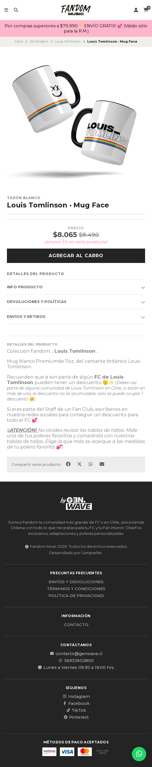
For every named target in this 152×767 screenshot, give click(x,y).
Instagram (76, 697)
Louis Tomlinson (68, 41)
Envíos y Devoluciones (76, 582)
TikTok (76, 710)
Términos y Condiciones (76, 589)
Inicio (19, 41)
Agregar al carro (76, 255)
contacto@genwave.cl (76, 654)
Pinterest (76, 717)
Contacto (76, 625)
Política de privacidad (76, 596)
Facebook (76, 703)
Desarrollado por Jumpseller (75, 553)
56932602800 (76, 661)
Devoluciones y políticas (36, 301)
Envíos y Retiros (26, 316)
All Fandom (39, 41)
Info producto (25, 287)
